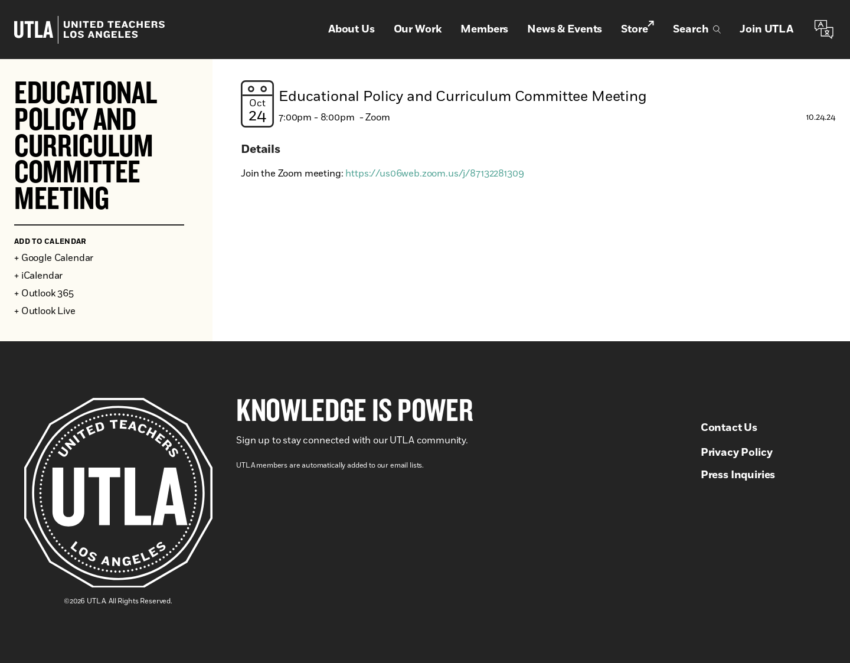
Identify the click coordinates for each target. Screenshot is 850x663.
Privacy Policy (737, 453)
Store (637, 29)
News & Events (564, 29)
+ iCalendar (38, 275)
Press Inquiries (738, 475)
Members (484, 29)
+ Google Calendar (53, 258)
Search (697, 29)
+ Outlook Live (45, 311)
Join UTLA (766, 29)
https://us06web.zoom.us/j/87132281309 (434, 173)
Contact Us (729, 428)
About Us (351, 29)
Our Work (418, 29)
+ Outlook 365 (44, 293)
